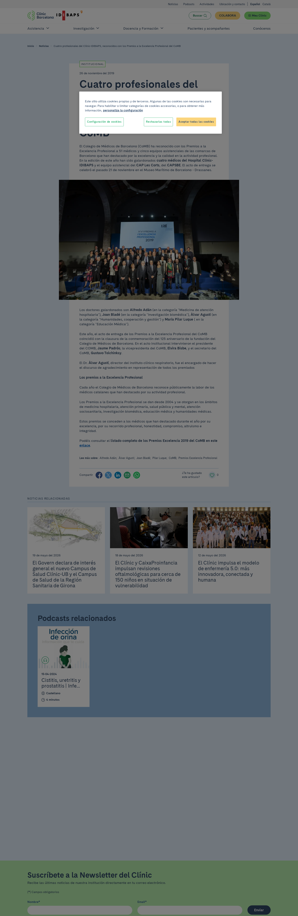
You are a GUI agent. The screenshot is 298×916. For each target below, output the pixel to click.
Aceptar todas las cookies (196, 121)
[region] (150, 113)
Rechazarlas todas (158, 121)
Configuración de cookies (104, 121)
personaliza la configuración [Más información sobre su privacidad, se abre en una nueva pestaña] (123, 110)
